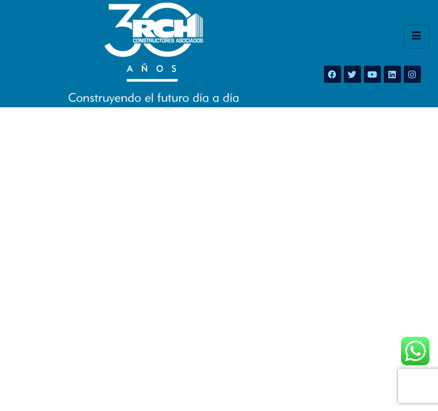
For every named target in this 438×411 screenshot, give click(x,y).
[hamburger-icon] (416, 37)
